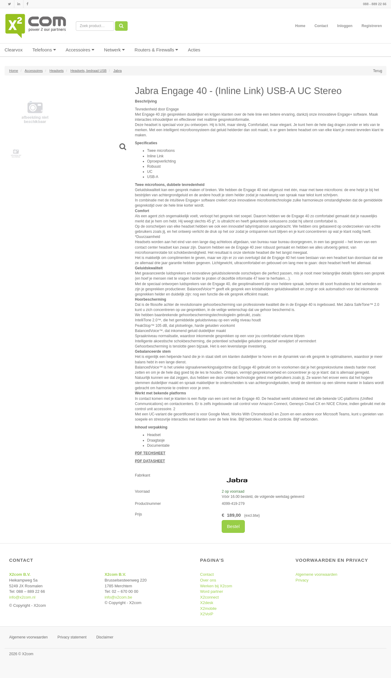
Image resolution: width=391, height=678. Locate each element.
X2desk (206, 602)
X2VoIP (206, 614)
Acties (194, 49)
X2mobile (208, 608)
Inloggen (344, 26)
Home (300, 26)
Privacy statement (72, 637)
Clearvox (14, 49)
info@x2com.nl (22, 597)
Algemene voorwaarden (316, 574)
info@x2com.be (118, 597)
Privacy (302, 580)
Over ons (208, 580)
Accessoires (80, 49)
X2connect (209, 597)
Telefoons (44, 49)
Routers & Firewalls (156, 49)
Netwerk (114, 49)
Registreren (371, 26)
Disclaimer (104, 637)
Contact (321, 26)
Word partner (211, 591)
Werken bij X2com (216, 586)
